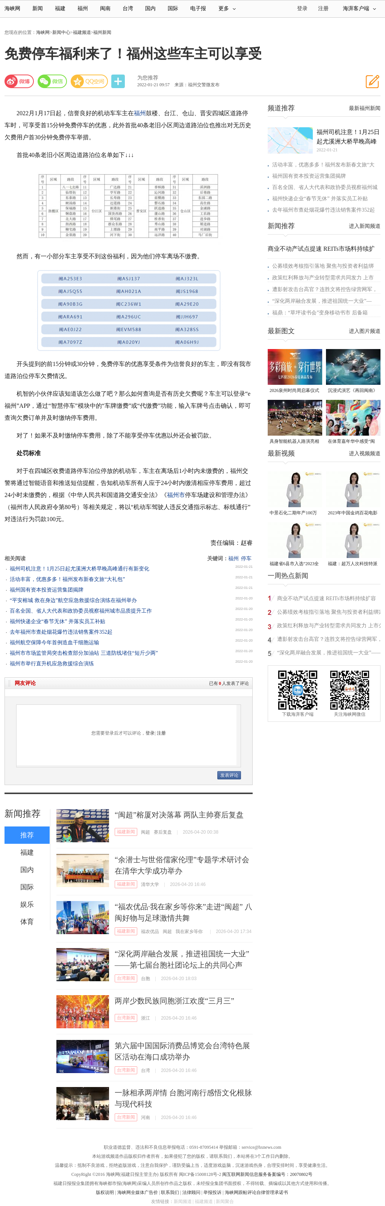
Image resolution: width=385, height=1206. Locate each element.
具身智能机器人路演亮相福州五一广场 (294, 442)
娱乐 (27, 904)
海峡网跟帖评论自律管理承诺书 (256, 1192)
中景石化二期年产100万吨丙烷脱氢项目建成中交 (294, 513)
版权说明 (105, 1192)
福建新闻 (126, 831)
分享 (118, 81)
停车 (246, 558)
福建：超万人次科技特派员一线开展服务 (352, 564)
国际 (173, 8)
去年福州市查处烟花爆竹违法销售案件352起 (61, 632)
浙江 (145, 1018)
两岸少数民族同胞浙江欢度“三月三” (174, 1001)
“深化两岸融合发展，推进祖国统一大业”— (321, 301)
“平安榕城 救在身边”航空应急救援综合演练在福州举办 (73, 600)
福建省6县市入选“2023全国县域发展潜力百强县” (294, 564)
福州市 (176, 495)
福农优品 (150, 931)
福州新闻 (102, 32)
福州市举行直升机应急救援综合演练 (52, 663)
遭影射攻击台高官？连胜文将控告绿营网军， (324, 289)
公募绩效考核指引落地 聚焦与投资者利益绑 (323, 266)
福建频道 (82, 32)
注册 (323, 8)
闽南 (105, 8)
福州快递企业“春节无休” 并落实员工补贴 (57, 621)
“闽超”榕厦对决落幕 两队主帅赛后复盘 (179, 815)
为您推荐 (147, 78)
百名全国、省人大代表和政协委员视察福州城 (324, 187)
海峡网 (12, 8)
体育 (27, 921)
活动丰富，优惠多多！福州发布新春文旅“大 (323, 165)
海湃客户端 (359, 8)
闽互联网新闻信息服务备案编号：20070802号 (267, 1174)
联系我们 (170, 1192)
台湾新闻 (126, 978)
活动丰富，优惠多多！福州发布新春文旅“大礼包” (67, 579)
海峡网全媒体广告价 (137, 1192)
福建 (60, 8)
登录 (150, 733)
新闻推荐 (23, 814)
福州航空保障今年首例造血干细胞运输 (54, 642)
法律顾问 (191, 1192)
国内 (150, 8)
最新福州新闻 (364, 108)
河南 (145, 1117)
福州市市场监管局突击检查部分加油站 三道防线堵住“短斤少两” (84, 653)
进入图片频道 (364, 331)
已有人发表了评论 (229, 683)
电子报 (198, 8)
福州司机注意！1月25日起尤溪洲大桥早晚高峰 (348, 137)
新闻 (37, 8)
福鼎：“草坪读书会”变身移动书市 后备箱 (320, 313)
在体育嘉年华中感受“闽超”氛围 (351, 442)
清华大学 (150, 884)
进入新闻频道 (364, 226)
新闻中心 (61, 32)
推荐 (27, 835)
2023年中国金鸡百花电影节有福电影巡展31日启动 (352, 513)
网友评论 (25, 683)
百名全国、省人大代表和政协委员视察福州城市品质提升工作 (81, 611)
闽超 (145, 832)
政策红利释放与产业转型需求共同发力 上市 (323, 278)
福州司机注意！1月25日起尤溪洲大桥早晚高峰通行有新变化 (79, 569)
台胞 (145, 978)
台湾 (128, 8)
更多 (227, 8)
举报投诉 (212, 1192)
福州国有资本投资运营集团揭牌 (46, 590)
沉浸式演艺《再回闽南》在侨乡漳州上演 (352, 391)
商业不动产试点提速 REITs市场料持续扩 (321, 248)
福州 (82, 8)
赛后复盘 (163, 832)
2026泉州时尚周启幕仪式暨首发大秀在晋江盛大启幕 (294, 391)
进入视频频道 (364, 453)
